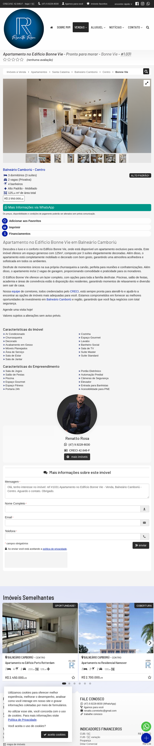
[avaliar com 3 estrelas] (13, 60)
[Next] (150, 642)
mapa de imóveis (16, 744)
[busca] (147, 27)
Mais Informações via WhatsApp (29, 207)
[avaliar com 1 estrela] (5, 60)
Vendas (80, 27)
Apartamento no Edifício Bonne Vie (33, 53)
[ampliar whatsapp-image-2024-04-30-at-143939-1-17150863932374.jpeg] (65, 116)
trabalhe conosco (93, 714)
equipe (16, 291)
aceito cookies (54, 734)
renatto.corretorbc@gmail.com (100, 710)
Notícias (116, 27)
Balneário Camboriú (17, 169)
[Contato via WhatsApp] (146, 727)
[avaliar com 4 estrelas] (17, 60)
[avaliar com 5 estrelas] (22, 60)
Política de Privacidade (22, 719)
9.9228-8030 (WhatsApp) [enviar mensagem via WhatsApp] (100, 703)
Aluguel (98, 27)
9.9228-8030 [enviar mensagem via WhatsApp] (50, 4)
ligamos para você (94, 707)
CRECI (74, 291)
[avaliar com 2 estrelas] (9, 60)
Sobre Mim (63, 27)
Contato (135, 27)
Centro (40, 169)
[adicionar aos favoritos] (71, 676)
